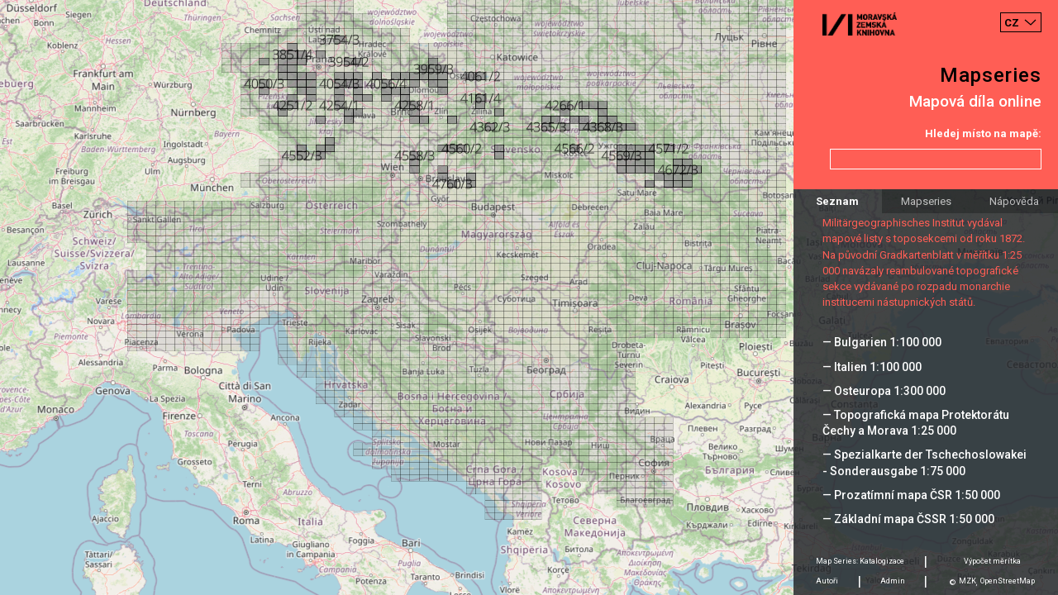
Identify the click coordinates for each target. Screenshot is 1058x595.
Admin (892, 581)
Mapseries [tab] (926, 201)
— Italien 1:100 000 (872, 367)
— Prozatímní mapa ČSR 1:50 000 (911, 495)
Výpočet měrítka (992, 561)
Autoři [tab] (827, 581)
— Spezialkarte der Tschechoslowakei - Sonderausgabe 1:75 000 (924, 462)
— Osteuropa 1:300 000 (884, 390)
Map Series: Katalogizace (860, 561)
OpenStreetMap (1007, 581)
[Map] (529, 297)
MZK (967, 581)
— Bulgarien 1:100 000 (881, 342)
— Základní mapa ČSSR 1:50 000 (908, 519)
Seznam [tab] (837, 201)
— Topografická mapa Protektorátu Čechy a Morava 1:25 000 (915, 422)
